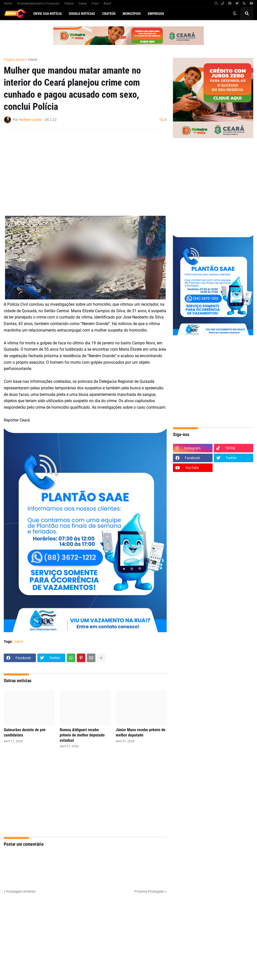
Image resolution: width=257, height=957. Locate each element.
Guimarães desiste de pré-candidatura (25, 732)
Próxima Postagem (149, 891)
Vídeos (69, 3)
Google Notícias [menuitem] (82, 14)
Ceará (83, 3)
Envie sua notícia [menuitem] (47, 14)
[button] (234, 13)
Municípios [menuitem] (132, 14)
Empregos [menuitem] (156, 14)
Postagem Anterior (21, 891)
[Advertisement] (80, 169)
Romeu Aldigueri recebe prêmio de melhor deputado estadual (82, 735)
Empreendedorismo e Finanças (38, 3)
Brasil (107, 3)
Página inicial (14, 59)
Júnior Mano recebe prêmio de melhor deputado (140, 732)
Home (8, 3)
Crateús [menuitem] (109, 14)
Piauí (95, 3)
